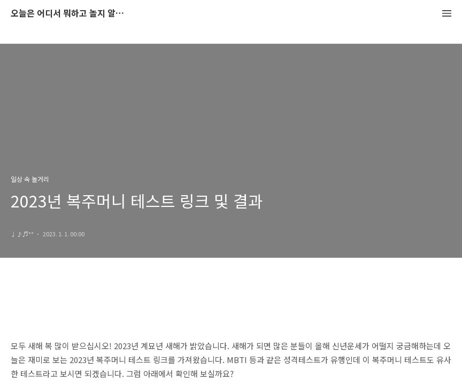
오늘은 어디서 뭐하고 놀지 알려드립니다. (69, 13)
